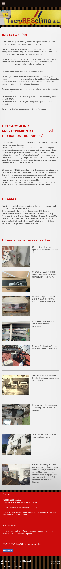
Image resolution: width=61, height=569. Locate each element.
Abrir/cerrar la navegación (30, 3)
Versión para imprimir (11, 561)
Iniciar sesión (54, 561)
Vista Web (55, 564)
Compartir (7, 550)
